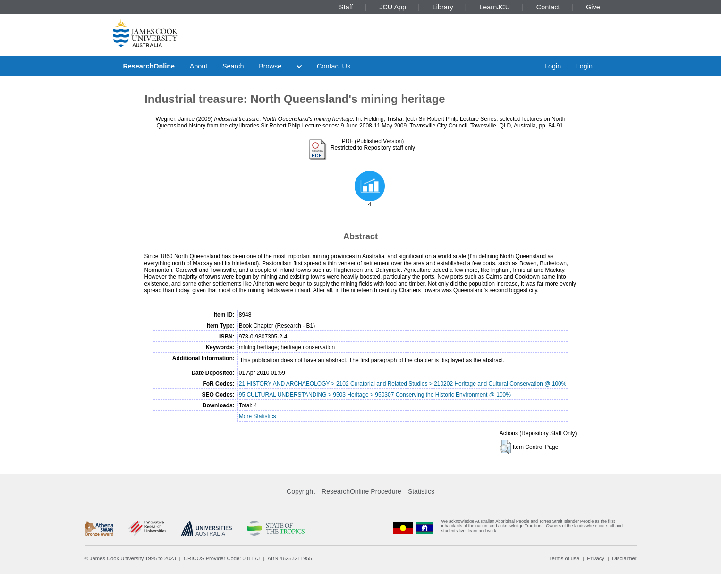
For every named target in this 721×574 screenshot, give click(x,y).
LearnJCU (494, 7)
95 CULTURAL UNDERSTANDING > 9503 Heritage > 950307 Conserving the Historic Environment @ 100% (375, 394)
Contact (548, 7)
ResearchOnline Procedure (361, 491)
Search (233, 66)
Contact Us (333, 66)
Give (593, 7)
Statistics (421, 491)
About (199, 66)
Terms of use (564, 558)
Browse (270, 66)
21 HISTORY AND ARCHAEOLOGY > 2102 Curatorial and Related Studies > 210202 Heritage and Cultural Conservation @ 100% (403, 383)
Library (443, 7)
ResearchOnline (149, 66)
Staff (346, 7)
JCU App (392, 7)
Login (552, 66)
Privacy (595, 558)
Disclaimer (624, 558)
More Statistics (257, 416)
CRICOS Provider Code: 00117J (222, 558)
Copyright (301, 491)
